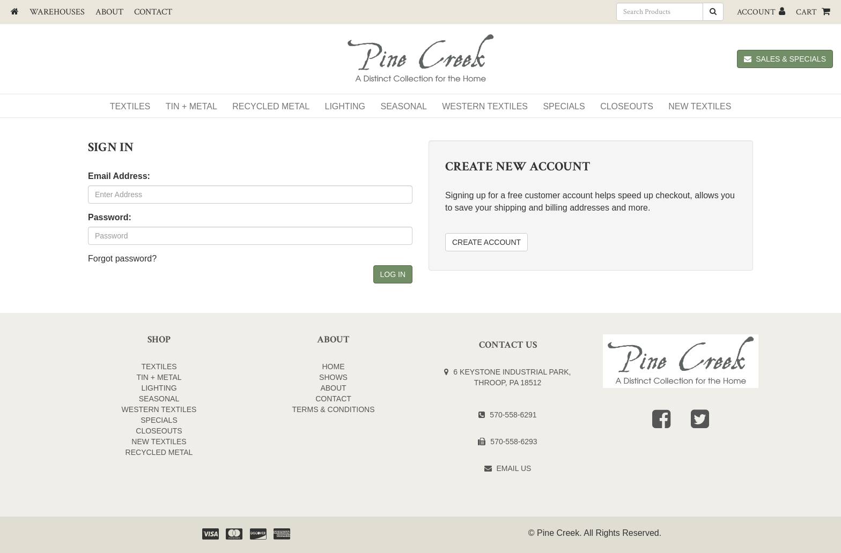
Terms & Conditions (333, 409)
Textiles (130, 106)
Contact (153, 12)
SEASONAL (159, 398)
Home (333, 366)
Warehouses (57, 12)
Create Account (486, 242)
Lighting (345, 106)
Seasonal (404, 106)
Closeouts (626, 106)
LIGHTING (158, 388)
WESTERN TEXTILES (485, 106)
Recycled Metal (270, 106)
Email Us (514, 468)
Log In (392, 274)
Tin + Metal (191, 106)
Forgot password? (122, 258)
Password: (109, 217)
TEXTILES (158, 366)
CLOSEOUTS (159, 431)
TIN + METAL (158, 377)
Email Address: (119, 176)
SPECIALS (564, 106)
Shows (333, 377)
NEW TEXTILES (699, 106)
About (109, 12)
